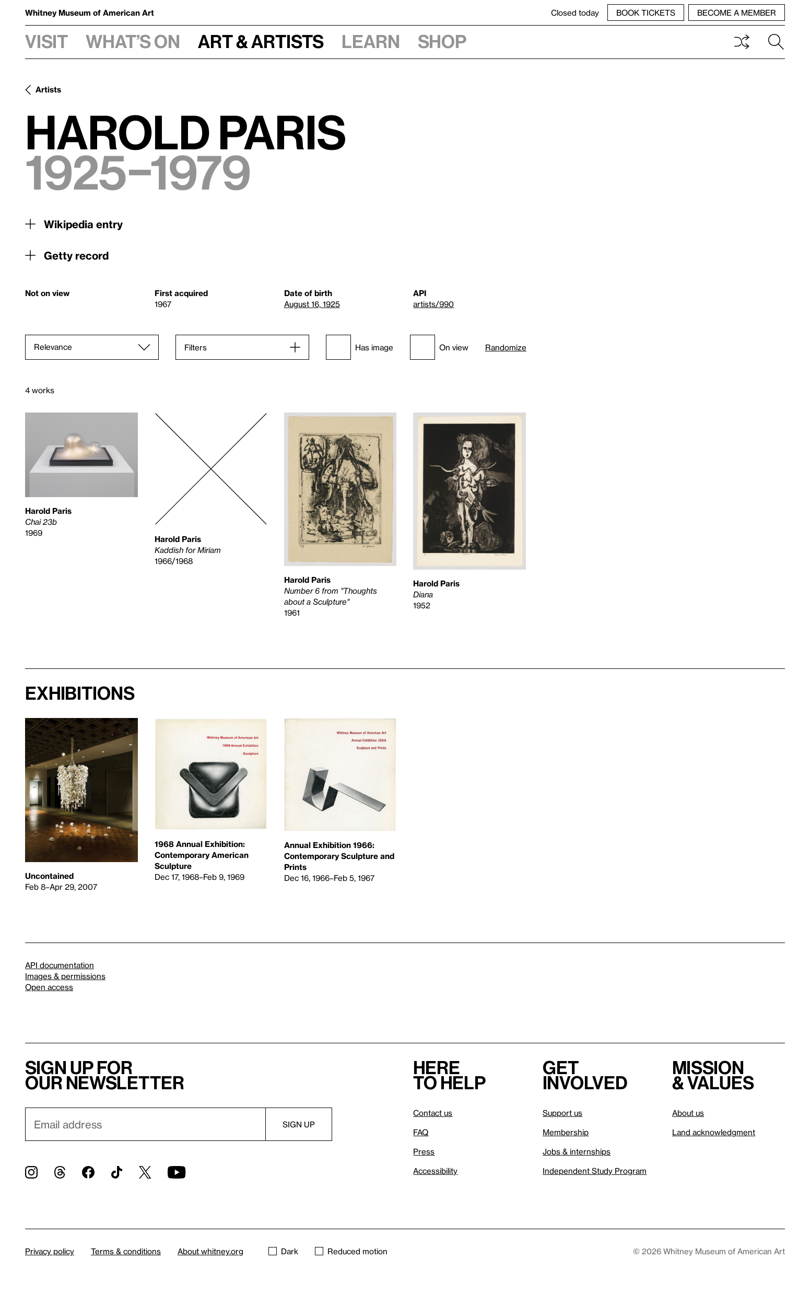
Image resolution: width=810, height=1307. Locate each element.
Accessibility (435, 1170)
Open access (49, 987)
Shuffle (741, 41)
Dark (283, 1251)
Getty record (76, 255)
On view (439, 347)
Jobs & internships (577, 1151)
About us (688, 1112)
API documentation (59, 965)
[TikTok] (117, 1172)
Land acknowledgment (713, 1132)
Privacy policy (49, 1251)
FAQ (420, 1132)
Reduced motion (351, 1251)
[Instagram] (31, 1172)
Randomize (505, 347)
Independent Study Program (595, 1170)
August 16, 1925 (312, 304)
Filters (195, 347)
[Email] (145, 1124)
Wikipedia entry (83, 224)
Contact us (432, 1112)
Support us (562, 1112)
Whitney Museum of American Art (89, 12)
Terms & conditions (126, 1251)
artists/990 (433, 304)
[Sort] (92, 347)
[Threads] (60, 1172)
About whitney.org (210, 1251)
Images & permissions (65, 976)
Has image (359, 347)
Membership (566, 1132)
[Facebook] (88, 1172)
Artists (48, 89)
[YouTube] (176, 1172)
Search (776, 41)
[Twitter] (145, 1172)
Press (424, 1151)
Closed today (575, 12)
